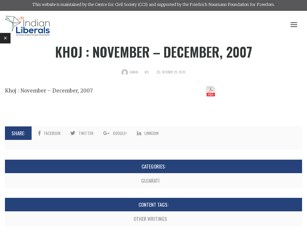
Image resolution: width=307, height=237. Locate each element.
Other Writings (150, 218)
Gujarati (150, 180)
